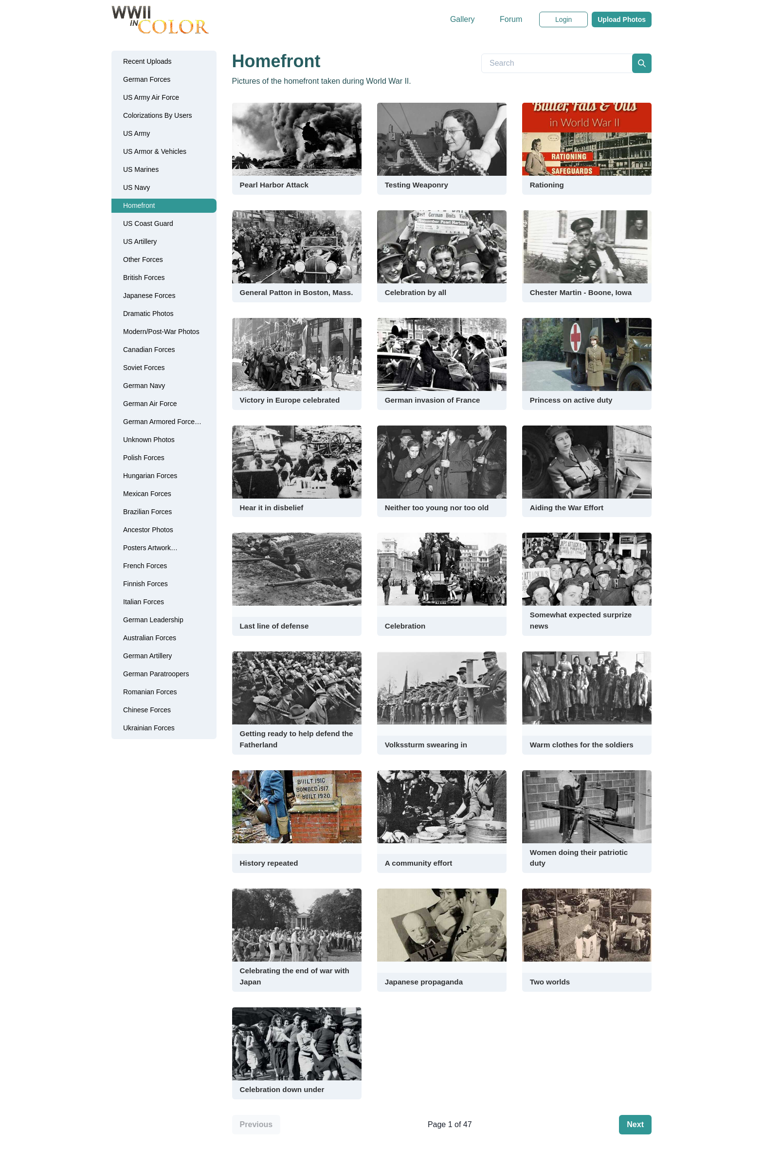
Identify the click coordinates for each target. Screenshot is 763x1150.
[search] (642, 63)
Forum (511, 19)
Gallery (462, 19)
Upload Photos (622, 19)
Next (635, 1124)
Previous (256, 1124)
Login (563, 19)
